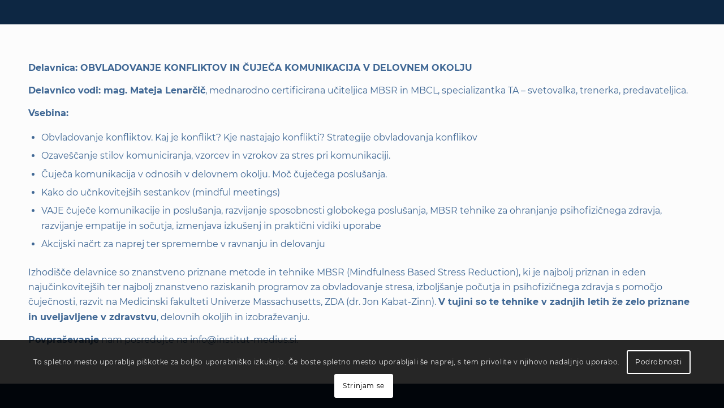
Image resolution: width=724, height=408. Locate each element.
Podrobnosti (658, 362)
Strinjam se (364, 385)
